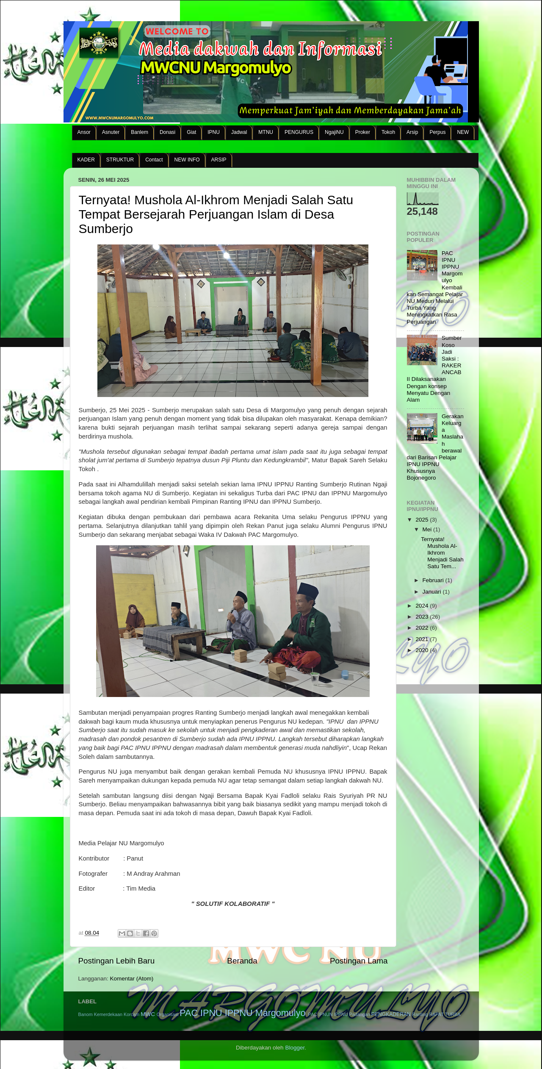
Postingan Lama (359, 960)
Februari (434, 580)
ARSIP (219, 160)
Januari (433, 592)
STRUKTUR (120, 160)
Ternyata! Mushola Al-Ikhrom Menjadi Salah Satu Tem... (442, 553)
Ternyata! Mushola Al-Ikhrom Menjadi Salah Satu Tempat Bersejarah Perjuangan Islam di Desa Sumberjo (216, 214)
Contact (154, 160)
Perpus (437, 132)
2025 (422, 519)
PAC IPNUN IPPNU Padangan (339, 1014)
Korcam (131, 1014)
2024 (422, 606)
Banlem (139, 132)
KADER (86, 160)
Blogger (294, 1047)
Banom (85, 1014)
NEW (463, 132)
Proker (362, 132)
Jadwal (239, 132)
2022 (422, 628)
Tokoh (388, 132)
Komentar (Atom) (132, 978)
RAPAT (436, 1014)
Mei (428, 529)
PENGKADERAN (391, 1014)
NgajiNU (334, 132)
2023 (422, 617)
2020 (422, 650)
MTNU (265, 132)
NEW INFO (187, 160)
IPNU (213, 132)
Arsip (412, 132)
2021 (422, 639)
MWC (148, 1014)
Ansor (84, 132)
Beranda (242, 960)
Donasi (167, 132)
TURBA (453, 1014)
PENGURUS (299, 132)
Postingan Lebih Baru (116, 960)
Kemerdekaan (108, 1014)
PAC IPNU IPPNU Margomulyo (242, 1013)
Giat (191, 132)
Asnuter (110, 132)
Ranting (420, 1014)
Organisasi (168, 1014)
